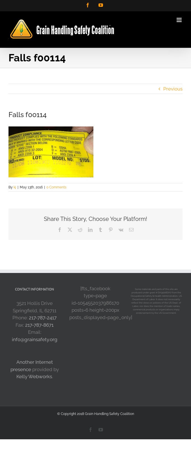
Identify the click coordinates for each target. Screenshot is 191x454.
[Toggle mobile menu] (180, 20)
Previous (173, 89)
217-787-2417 (43, 317)
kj (15, 187)
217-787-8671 (39, 325)
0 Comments (56, 187)
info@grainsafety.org (34, 339)
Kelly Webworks (34, 376)
